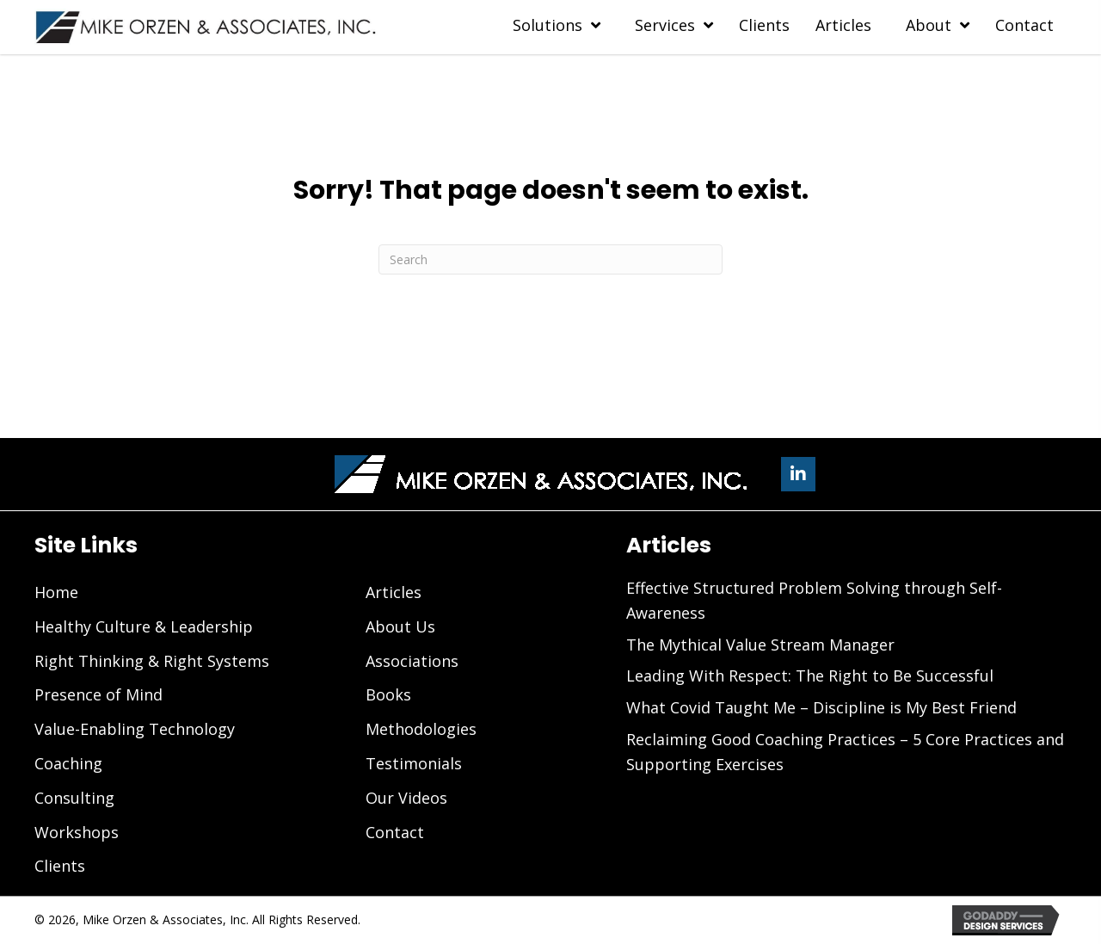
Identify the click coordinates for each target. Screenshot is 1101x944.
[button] (798, 474)
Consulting (74, 797)
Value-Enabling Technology (134, 729)
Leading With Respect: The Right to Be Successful (809, 675)
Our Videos (406, 797)
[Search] (550, 259)
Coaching (68, 763)
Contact (395, 832)
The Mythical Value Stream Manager (760, 644)
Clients (59, 865)
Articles (393, 592)
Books (388, 694)
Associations (412, 661)
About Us (400, 626)
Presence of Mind (98, 694)
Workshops (76, 832)
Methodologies (421, 729)
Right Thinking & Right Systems (151, 661)
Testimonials (414, 763)
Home (56, 592)
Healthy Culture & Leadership (143, 626)
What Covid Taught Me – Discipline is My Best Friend (821, 707)
